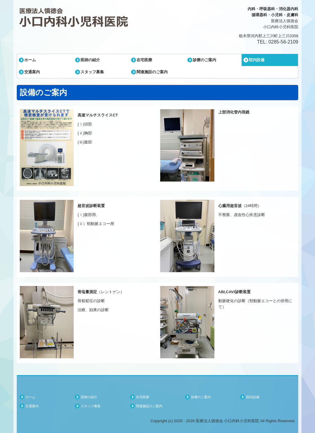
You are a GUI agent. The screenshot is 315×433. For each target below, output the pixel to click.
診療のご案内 (204, 60)
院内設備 (256, 60)
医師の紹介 (90, 60)
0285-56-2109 (283, 41)
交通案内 (32, 72)
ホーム (30, 60)
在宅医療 (144, 60)
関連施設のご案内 (152, 72)
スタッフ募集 (92, 72)
